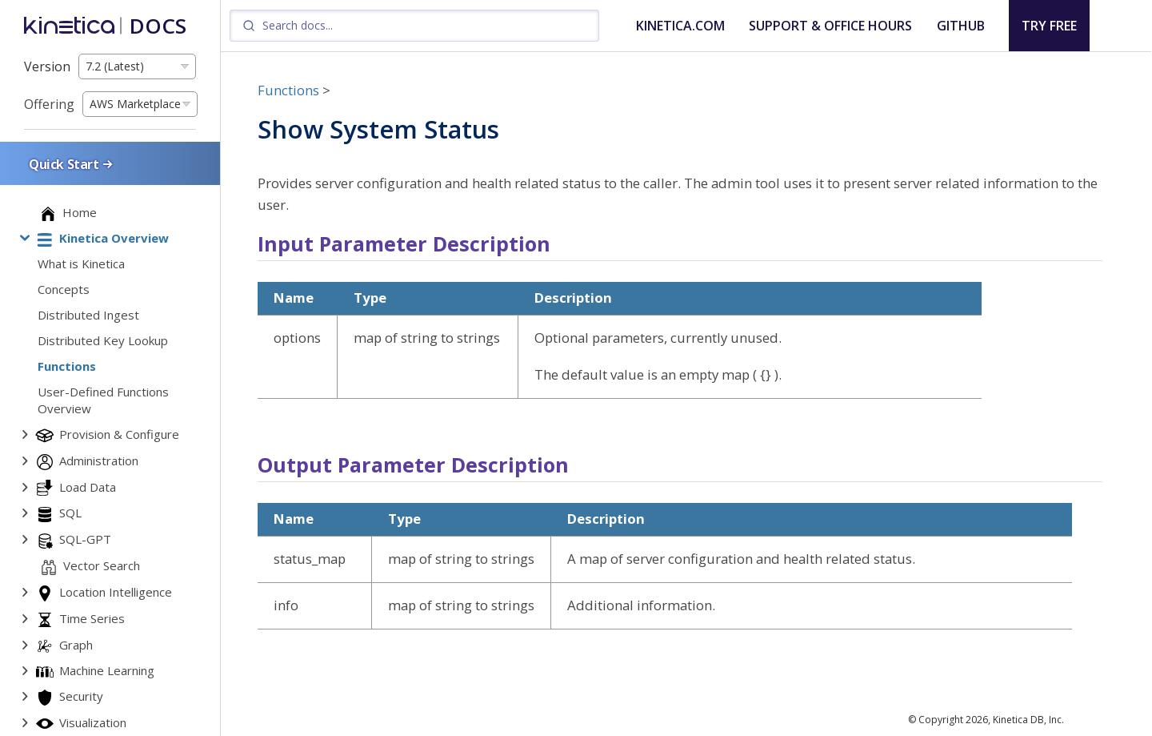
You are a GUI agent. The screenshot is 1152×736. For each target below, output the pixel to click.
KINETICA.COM (680, 25)
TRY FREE (1049, 25)
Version (47, 66)
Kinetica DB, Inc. (1028, 719)
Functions (288, 90)
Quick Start (72, 164)
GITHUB (961, 25)
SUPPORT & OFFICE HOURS (830, 25)
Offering (49, 104)
